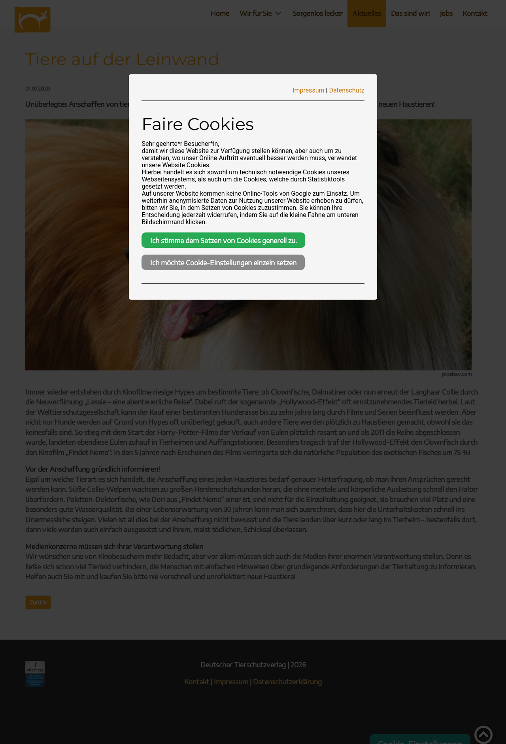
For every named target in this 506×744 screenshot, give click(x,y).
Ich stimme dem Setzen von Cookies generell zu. (223, 240)
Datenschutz (346, 90)
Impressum (309, 90)
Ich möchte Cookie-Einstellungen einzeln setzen (223, 262)
